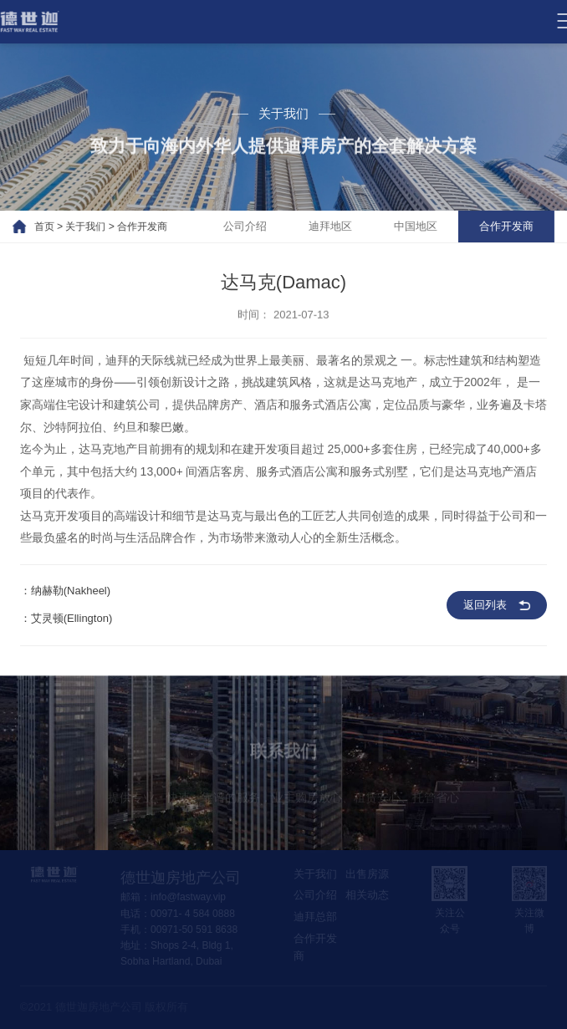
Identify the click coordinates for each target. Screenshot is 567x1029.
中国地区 (427, 226)
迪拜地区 (342, 226)
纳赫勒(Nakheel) (70, 594)
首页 (33, 226)
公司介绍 (256, 226)
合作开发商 (130, 226)
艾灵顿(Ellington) (72, 622)
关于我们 (74, 226)
